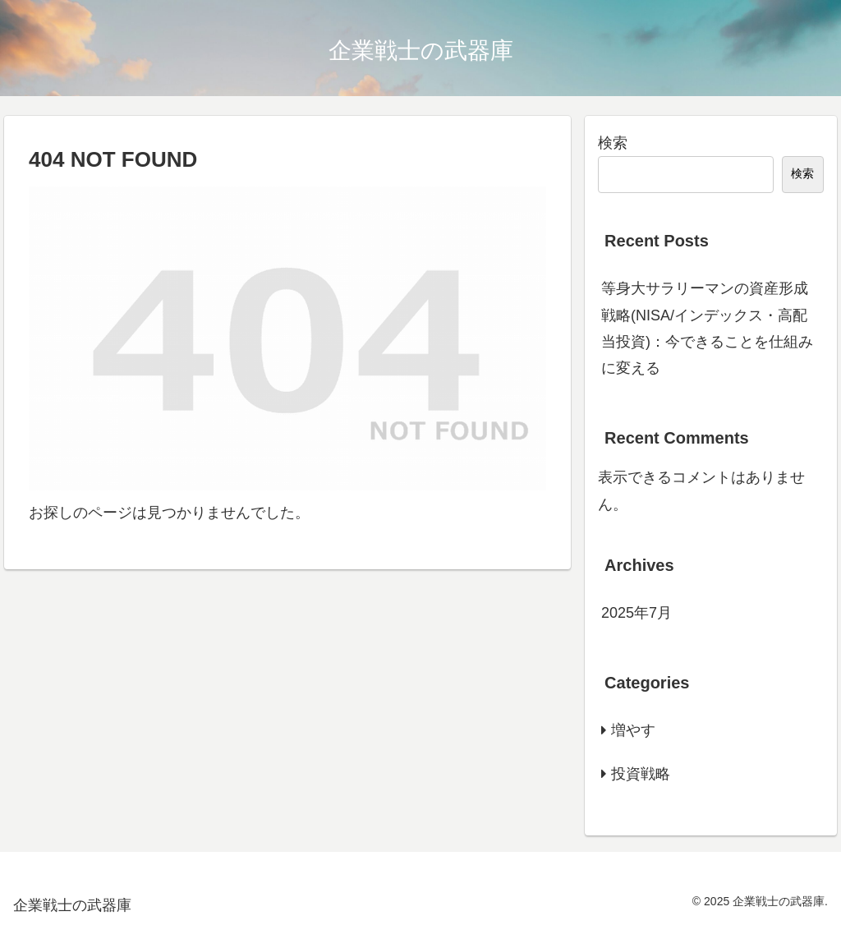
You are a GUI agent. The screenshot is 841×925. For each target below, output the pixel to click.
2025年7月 (636, 613)
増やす (633, 730)
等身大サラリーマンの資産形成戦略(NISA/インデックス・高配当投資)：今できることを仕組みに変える (707, 328)
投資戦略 (640, 774)
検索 (612, 143)
